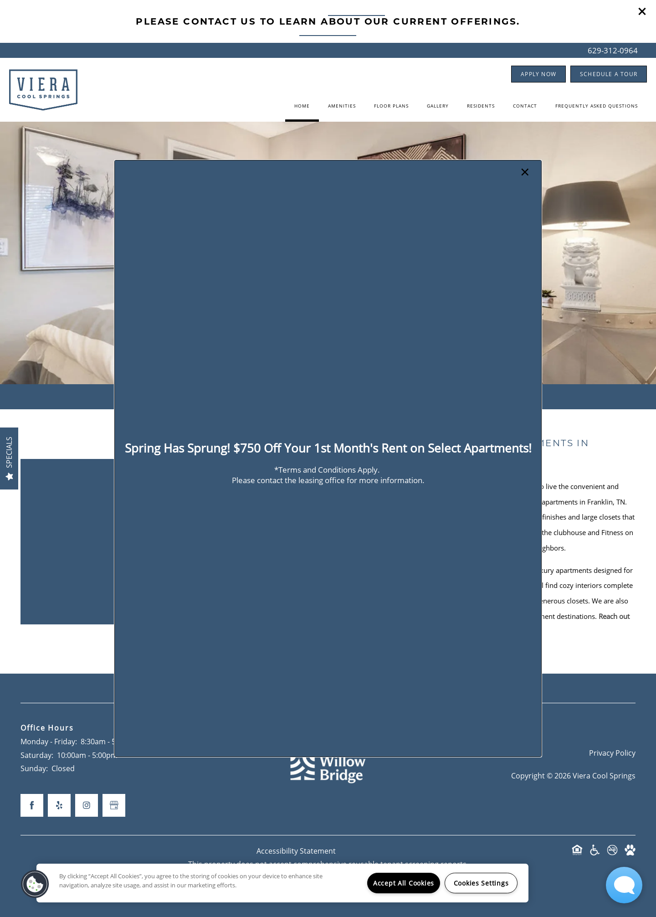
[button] (35, 884)
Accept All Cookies (403, 883)
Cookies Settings (481, 883)
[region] (282, 883)
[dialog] (328, 458)
